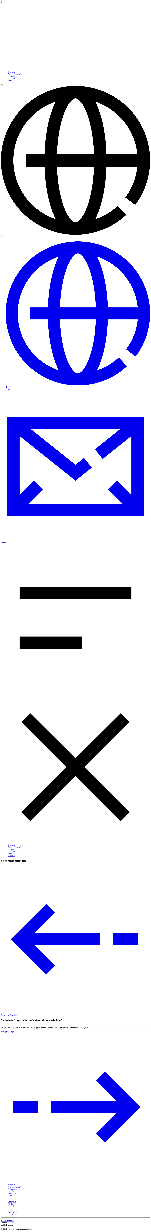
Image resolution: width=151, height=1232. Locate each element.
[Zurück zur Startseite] (75, 68)
